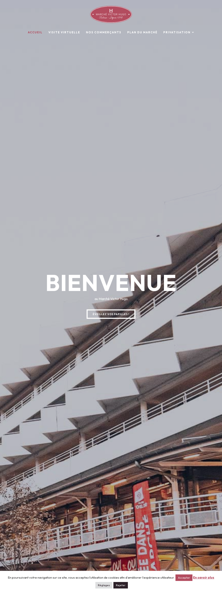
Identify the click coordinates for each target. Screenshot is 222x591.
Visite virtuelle (64, 32)
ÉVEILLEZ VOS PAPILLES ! (111, 314)
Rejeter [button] (120, 585)
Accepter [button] (184, 577)
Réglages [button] (104, 585)
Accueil (35, 32)
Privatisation (177, 32)
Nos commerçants (103, 32)
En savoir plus (203, 577)
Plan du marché (142, 32)
